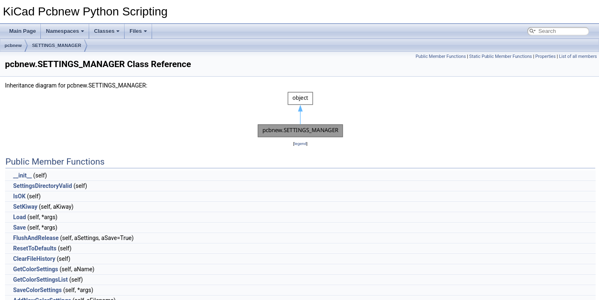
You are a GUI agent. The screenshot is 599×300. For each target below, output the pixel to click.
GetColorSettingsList (40, 279)
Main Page (22, 31)
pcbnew (13, 45)
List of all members (578, 56)
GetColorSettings (35, 269)
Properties (545, 56)
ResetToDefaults (34, 248)
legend (300, 143)
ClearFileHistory (34, 258)
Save (19, 227)
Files (138, 31)
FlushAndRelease (35, 238)
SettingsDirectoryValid (42, 185)
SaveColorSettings (37, 290)
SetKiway (25, 206)
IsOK (19, 196)
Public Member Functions (441, 56)
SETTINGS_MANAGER (56, 45)
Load (19, 217)
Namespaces (65, 31)
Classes (107, 31)
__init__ (22, 175)
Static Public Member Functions (500, 56)
